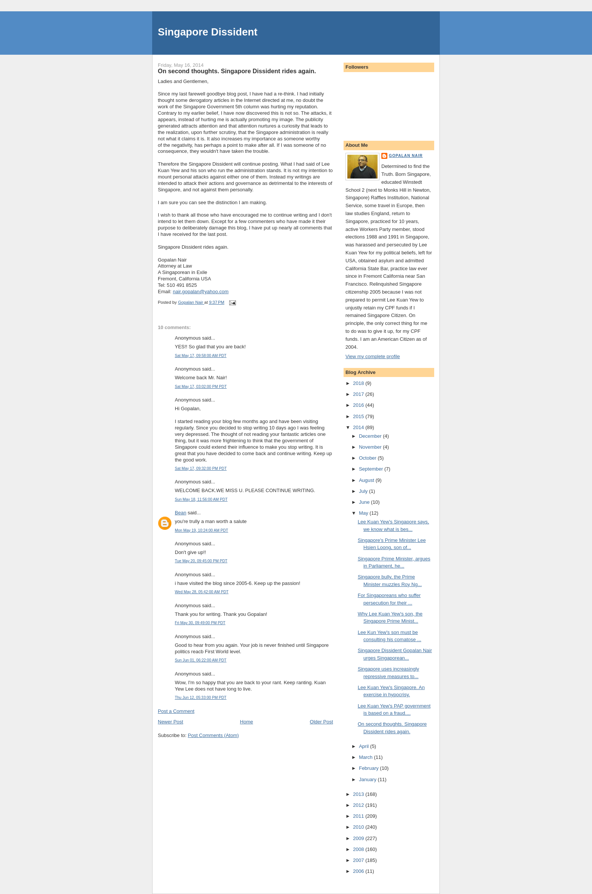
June (365, 502)
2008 (359, 849)
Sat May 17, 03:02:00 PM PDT (201, 387)
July (364, 491)
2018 (359, 383)
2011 (359, 816)
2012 (359, 805)
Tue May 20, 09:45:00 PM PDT (201, 561)
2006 (359, 871)
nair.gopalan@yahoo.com (201, 291)
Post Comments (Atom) (213, 735)
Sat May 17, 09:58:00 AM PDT (201, 356)
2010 (359, 827)
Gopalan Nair (406, 156)
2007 (359, 860)
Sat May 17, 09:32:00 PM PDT (201, 468)
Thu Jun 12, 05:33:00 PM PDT (201, 698)
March (366, 757)
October (368, 458)
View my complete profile (372, 356)
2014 (359, 427)
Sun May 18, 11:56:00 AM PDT (201, 499)
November (371, 447)
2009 (359, 838)
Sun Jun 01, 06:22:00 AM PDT (201, 660)
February (369, 768)
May (364, 513)
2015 (359, 416)
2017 (359, 394)
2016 (359, 405)
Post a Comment (176, 711)
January (368, 779)
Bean (180, 512)
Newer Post (170, 722)
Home (246, 722)
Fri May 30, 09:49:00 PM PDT (200, 623)
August (367, 480)
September (371, 469)
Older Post (321, 722)
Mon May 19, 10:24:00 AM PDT (201, 530)
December (371, 436)
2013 (359, 794)
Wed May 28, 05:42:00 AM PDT (201, 592)
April (364, 746)
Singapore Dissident (207, 32)
